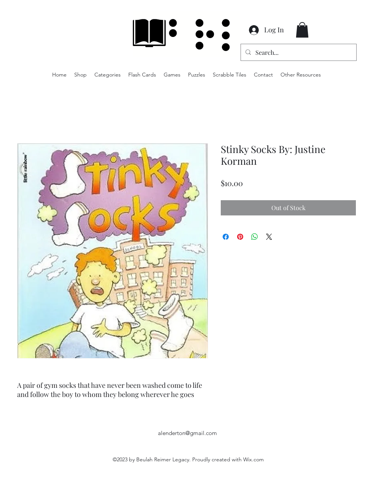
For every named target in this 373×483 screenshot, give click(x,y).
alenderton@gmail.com (187, 433)
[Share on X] (269, 236)
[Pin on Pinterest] (240, 236)
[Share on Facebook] (225, 236)
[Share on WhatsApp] (254, 236)
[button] (302, 30)
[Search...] (297, 52)
